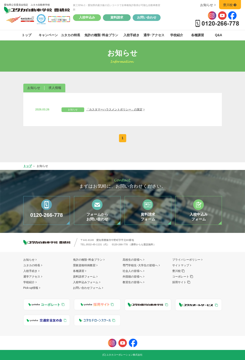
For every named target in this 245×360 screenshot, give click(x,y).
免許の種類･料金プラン (101, 35)
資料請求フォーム (84, 276)
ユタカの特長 (70, 35)
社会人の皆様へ (132, 271)
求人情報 (54, 87)
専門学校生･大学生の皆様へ (140, 265)
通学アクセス (31, 276)
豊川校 (230, 5)
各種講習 (197, 35)
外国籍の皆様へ (132, 276)
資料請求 (116, 17)
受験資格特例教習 (84, 265)
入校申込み (87, 17)
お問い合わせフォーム (87, 287)
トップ (26, 35)
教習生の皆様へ (132, 282)
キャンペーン (48, 35)
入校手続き (131, 35)
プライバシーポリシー (186, 259)
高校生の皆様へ (132, 259)
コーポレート (180, 276)
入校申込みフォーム (85, 282)
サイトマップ (180, 265)
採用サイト (179, 282)
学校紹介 (176, 35)
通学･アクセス (154, 35)
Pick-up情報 (30, 287)
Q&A (218, 35)
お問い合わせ (146, 17)
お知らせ (208, 5)
